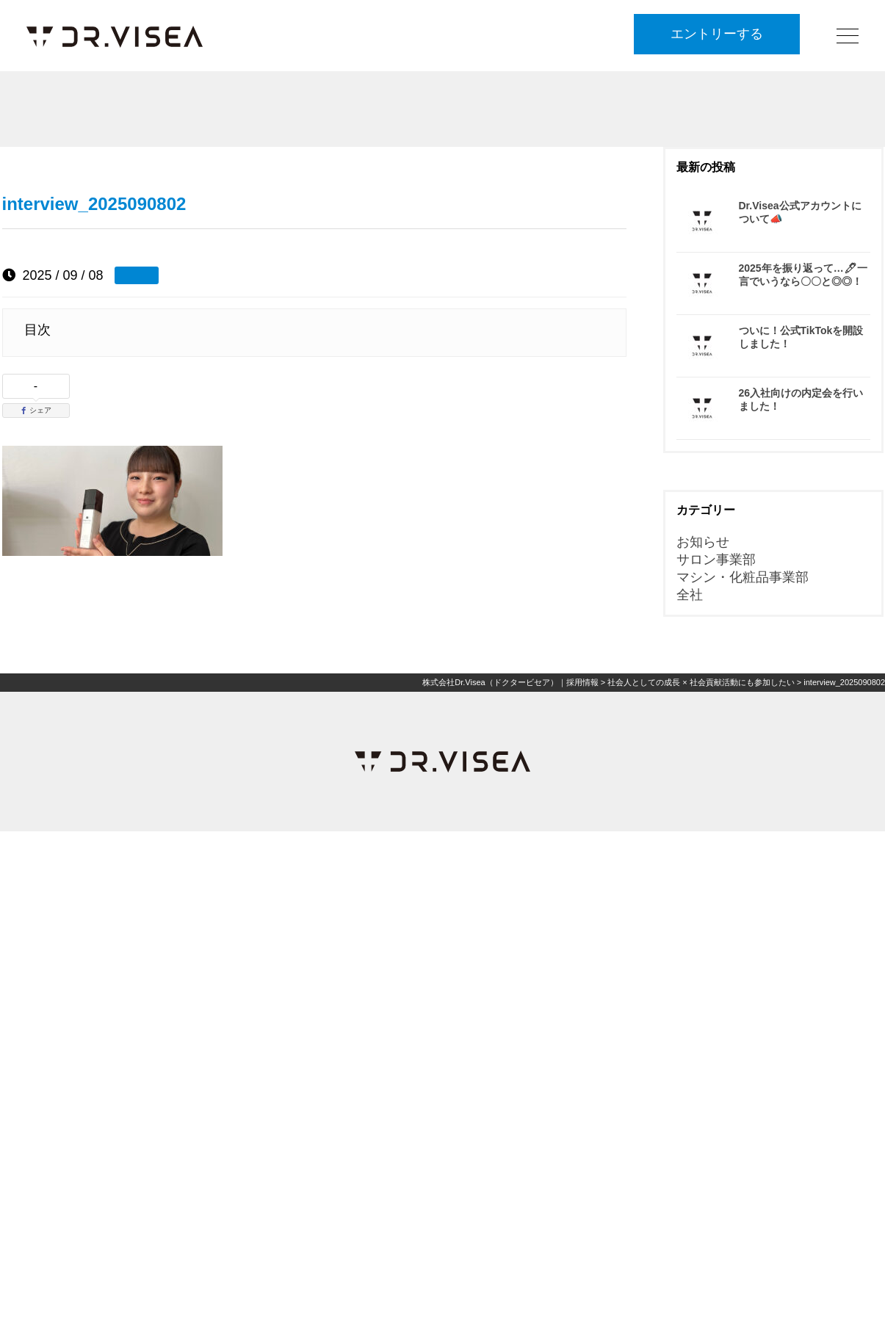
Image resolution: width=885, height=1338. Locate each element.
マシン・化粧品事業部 (742, 577)
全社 (689, 594)
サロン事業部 (716, 559)
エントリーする (717, 34)
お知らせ (702, 542)
